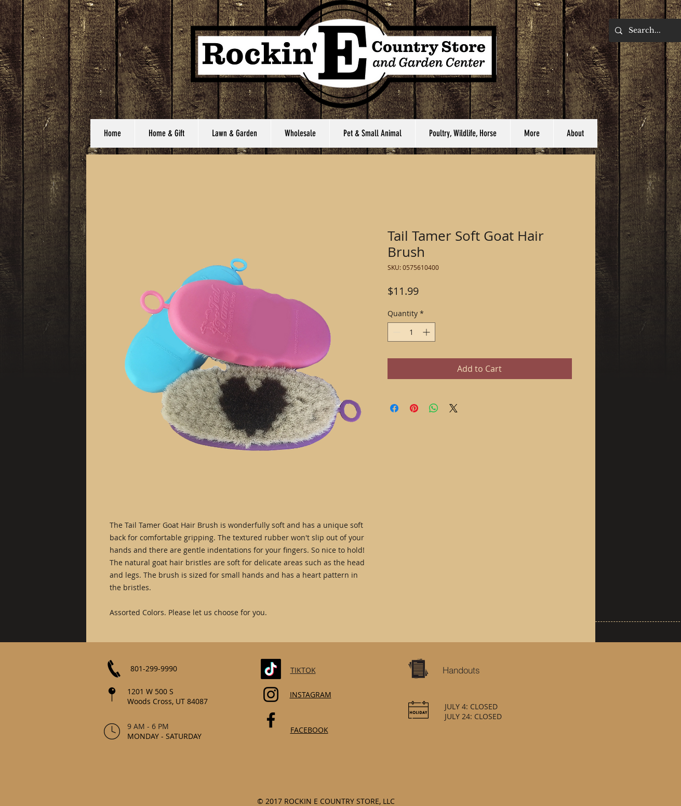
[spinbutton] (411, 332)
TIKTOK (303, 670)
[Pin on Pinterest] (414, 408)
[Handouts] (461, 670)
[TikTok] (271, 669)
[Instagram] (271, 694)
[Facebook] (271, 720)
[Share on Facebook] (394, 408)
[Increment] (427, 332)
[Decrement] (395, 332)
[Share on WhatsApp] (434, 408)
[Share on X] (453, 408)
